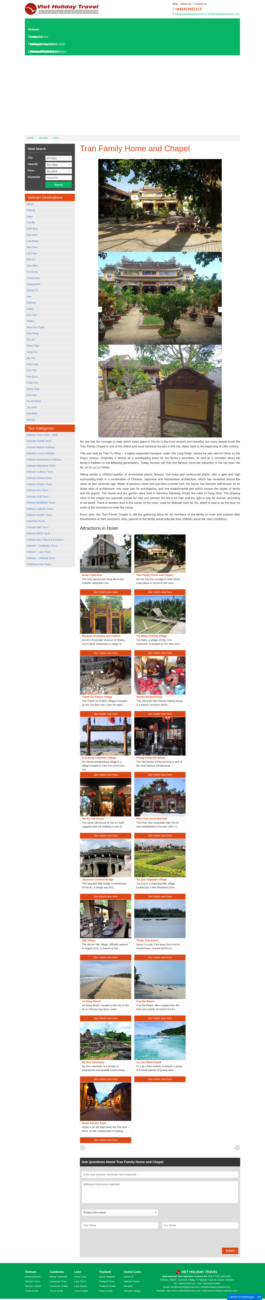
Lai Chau (32, 253)
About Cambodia (58, 1276)
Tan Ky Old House (93, 818)
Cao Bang (32, 240)
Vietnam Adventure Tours (41, 465)
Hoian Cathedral (92, 575)
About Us (186, 3)
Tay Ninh (32, 407)
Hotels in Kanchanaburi (46, 132)
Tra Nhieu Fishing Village (151, 636)
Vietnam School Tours (39, 478)
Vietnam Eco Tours (37, 490)
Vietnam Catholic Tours (40, 508)
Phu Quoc (32, 376)
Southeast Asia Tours (39, 564)
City (30, 157)
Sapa (30, 216)
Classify (33, 164)
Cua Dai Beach (145, 1001)
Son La (31, 259)
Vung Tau (32, 351)
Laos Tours (37, 59)
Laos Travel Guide (42, 81)
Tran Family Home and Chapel (154, 575)
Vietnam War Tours (37, 527)
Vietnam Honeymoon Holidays (44, 459)
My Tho (31, 358)
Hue (29, 296)
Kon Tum (32, 314)
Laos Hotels (37, 73)
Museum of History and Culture (101, 636)
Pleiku (30, 321)
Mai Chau (32, 247)
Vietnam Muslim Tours (39, 514)
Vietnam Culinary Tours (40, 471)
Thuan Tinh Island (147, 940)
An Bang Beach (91, 1001)
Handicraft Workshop (149, 696)
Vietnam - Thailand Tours (41, 558)
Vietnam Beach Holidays (41, 447)
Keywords (34, 176)
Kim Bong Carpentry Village (99, 757)
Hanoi (30, 204)
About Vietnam (32, 1276)
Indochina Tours (36, 521)
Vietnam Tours (32, 1281)
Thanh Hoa (33, 278)
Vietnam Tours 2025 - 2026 (42, 434)
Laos (31, 51)
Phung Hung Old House (150, 757)
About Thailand (107, 1276)
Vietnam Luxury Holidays (41, 453)
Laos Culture (39, 118)
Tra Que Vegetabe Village (151, 879)
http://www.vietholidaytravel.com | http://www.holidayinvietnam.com (201, 1290)
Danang (31, 302)
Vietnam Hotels (33, 1286)
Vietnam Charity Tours (39, 484)
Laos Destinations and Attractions (53, 95)
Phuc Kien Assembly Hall (151, 818)
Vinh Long (32, 364)
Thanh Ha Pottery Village (97, 696)
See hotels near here (106, 592)
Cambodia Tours (58, 1281)
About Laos (80, 1276)
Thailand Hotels (107, 1286)
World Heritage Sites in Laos (50, 125)
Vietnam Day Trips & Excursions (45, 539)
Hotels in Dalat (41, 140)
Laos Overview (41, 88)
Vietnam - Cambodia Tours (42, 545)
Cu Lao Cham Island (148, 1062)
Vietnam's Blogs (132, 1290)
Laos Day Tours (40, 66)
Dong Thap (33, 388)
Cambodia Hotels (59, 1286)
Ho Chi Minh (34, 401)
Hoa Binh (32, 413)
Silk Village (89, 940)
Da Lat (30, 339)
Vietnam (33, 29)
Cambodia (35, 36)
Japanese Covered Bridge (98, 879)
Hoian (30, 308)
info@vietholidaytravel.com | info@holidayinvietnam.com (207, 14)
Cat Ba (31, 222)
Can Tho (31, 370)
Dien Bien (32, 265)
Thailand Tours (107, 1281)
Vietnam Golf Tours (38, 496)
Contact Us (200, 3)
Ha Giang (32, 271)
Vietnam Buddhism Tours (41, 502)
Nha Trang (33, 333)
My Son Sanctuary (93, 1062)
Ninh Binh (32, 228)
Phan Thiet (33, 345)
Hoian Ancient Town (94, 1123)
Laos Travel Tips (42, 110)
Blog (175, 3)
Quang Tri (32, 290)
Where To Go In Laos (45, 103)
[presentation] (110, 1240)
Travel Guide (31, 1290)
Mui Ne (31, 419)
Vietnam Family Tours (39, 440)
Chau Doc (32, 382)
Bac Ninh (32, 234)
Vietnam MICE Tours (38, 533)
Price (31, 170)
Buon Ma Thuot (35, 327)
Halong (31, 210)
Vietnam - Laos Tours (39, 551)
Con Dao (32, 395)
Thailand (34, 44)
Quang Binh (33, 284)
